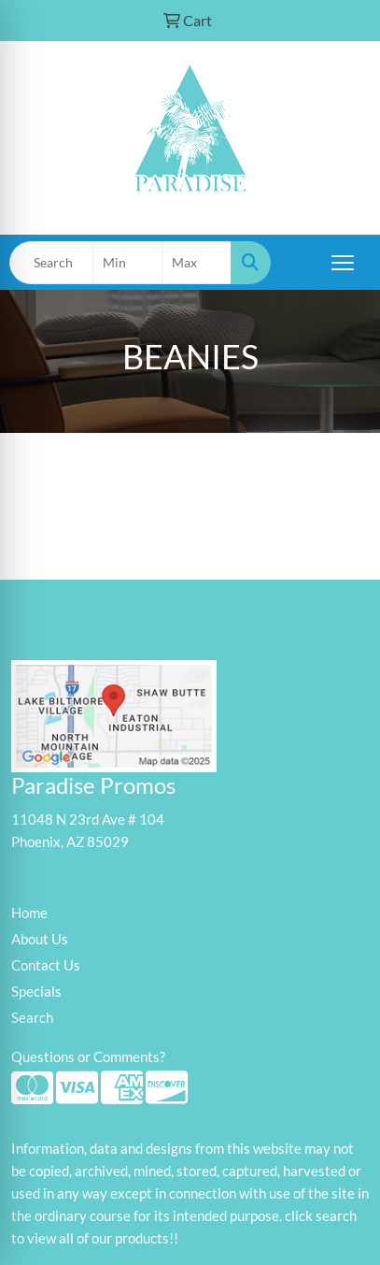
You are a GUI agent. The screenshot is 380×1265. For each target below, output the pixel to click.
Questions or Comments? (88, 1057)
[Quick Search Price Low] (127, 262)
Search (32, 1018)
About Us (39, 939)
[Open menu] (342, 262)
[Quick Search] (51, 262)
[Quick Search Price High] (197, 262)
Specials (36, 991)
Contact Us (45, 965)
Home (29, 913)
